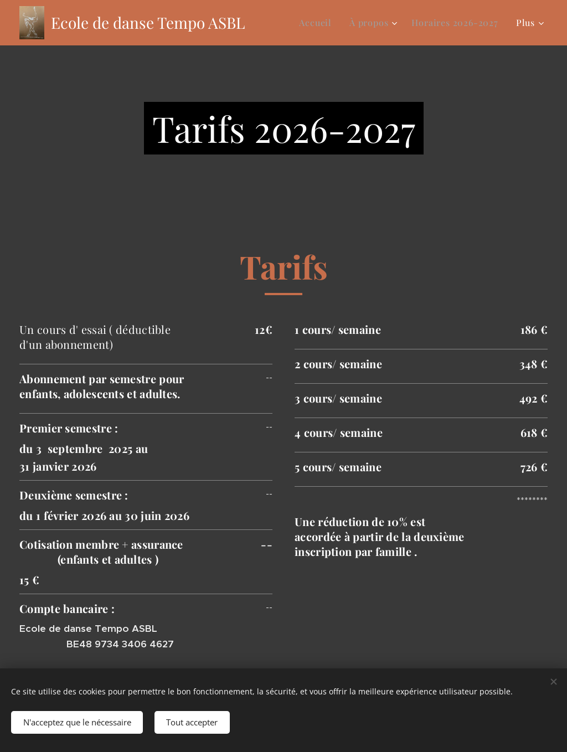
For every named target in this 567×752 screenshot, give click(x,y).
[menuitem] (318, 23)
